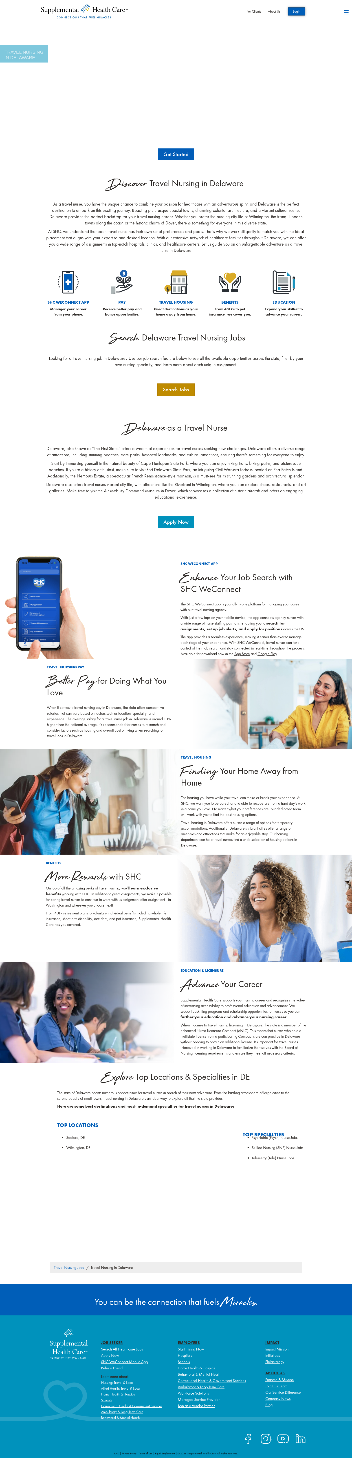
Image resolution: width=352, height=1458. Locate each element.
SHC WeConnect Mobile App (124, 1361)
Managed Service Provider (199, 1399)
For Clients (254, 11)
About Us (274, 11)
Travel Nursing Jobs (69, 1267)
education (284, 302)
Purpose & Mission (279, 1379)
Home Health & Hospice (118, 1394)
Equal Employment (165, 1453)
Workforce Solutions (193, 1393)
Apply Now (110, 1355)
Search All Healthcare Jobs (122, 1349)
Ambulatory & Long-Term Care (122, 1411)
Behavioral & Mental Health (120, 1417)
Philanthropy (274, 1361)
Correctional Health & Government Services (131, 1406)
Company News (277, 1398)
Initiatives (272, 1355)
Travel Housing (176, 302)
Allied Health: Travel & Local (120, 1388)
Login (296, 11)
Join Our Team (276, 1386)
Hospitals (185, 1355)
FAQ (116, 1453)
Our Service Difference (283, 1392)
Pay (122, 302)
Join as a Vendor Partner (196, 1405)
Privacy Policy (129, 1453)
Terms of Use (145, 1453)
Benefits (229, 302)
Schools (106, 1400)
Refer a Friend (112, 1368)
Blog (269, 1404)
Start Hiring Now (191, 1349)
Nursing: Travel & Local (117, 1382)
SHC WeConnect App (68, 302)
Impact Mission (276, 1349)
